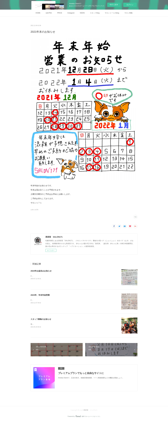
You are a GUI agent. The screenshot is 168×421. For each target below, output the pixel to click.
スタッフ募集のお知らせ (41, 319)
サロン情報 (128, 13)
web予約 (49, 13)
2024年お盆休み (36, 276)
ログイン (129, 5)
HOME (38, 13)
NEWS (82, 13)
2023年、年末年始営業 (40, 295)
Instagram (71, 13)
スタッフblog (94, 13)
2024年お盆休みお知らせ (41, 271)
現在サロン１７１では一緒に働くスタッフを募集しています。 (53, 324)
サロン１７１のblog (112, 13)
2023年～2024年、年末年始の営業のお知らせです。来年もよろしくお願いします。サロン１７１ (65, 300)
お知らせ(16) (34, 209)
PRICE (59, 13)
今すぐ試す (114, 5)
